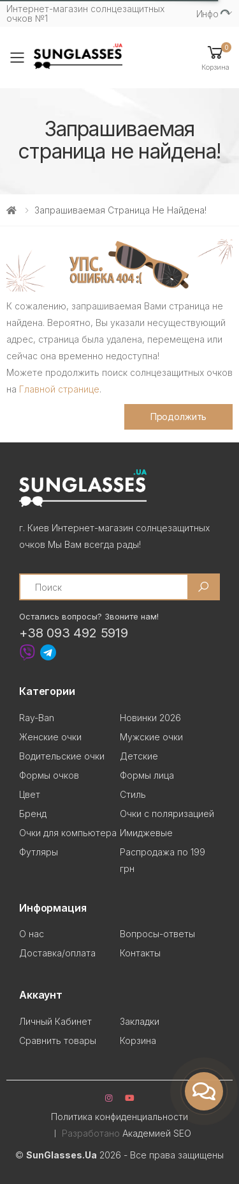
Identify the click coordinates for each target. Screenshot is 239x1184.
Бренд (33, 813)
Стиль (133, 794)
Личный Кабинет (55, 1021)
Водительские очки (62, 756)
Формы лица (147, 775)
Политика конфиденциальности (119, 1116)
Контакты (140, 952)
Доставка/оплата (57, 952)
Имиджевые (146, 832)
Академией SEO (156, 1133)
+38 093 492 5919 (73, 633)
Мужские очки (151, 736)
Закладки (139, 1021)
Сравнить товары (57, 1040)
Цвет (29, 794)
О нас (31, 933)
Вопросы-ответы (157, 933)
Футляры (38, 851)
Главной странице (59, 389)
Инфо (207, 13)
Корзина (138, 1040)
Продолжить (178, 416)
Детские (139, 756)
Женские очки (50, 736)
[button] (215, 57)
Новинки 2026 (150, 717)
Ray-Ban (36, 717)
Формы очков (49, 775)
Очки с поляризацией (167, 813)
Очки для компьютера (68, 832)
